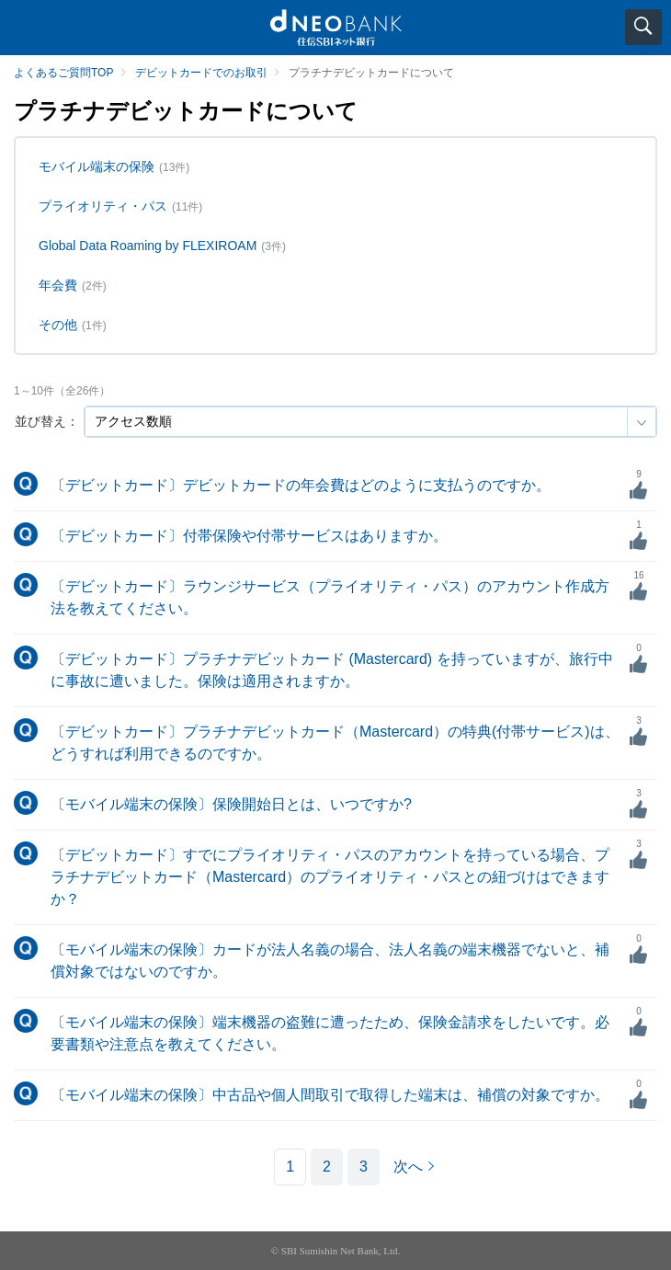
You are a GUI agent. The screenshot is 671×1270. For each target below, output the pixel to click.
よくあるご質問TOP (63, 72)
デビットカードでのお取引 (201, 72)
